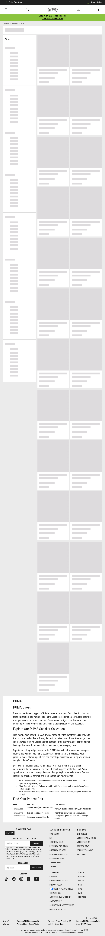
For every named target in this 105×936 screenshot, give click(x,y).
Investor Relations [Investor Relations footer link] (57, 909)
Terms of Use (26, 853)
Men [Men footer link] (80, 885)
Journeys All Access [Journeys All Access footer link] (86, 838)
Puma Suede (18, 809)
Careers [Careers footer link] (53, 877)
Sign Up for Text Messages (23, 839)
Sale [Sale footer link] (80, 893)
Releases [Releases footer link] (82, 897)
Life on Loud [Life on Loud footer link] (82, 834)
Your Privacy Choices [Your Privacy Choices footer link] (61, 889)
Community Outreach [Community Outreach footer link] (58, 881)
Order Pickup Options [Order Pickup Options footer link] (58, 854)
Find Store (36, 868)
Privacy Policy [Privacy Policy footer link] (55, 885)
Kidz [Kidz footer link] (80, 889)
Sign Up (9, 833)
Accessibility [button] (93, 2)
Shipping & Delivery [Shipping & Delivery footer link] (57, 850)
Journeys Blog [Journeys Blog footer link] (83, 842)
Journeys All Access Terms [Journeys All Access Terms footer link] (61, 905)
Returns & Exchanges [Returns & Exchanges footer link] (58, 846)
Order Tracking (12, 2)
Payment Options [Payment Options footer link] (56, 858)
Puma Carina (18, 813)
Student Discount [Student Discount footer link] (85, 850)
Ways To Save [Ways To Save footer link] (83, 846)
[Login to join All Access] (52, 16)
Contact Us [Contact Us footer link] (54, 834)
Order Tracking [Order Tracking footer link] (56, 842)
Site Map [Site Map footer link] (53, 867)
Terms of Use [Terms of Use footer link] (55, 893)
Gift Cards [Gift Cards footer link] (82, 854)
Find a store (23, 863)
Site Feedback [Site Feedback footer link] (55, 862)
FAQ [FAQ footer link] (50, 838)
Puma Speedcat (19, 816)
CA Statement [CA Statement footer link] (55, 901)
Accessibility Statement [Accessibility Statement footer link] (60, 897)
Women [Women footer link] (81, 881)
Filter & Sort (20, 38)
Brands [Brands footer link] (81, 877)
